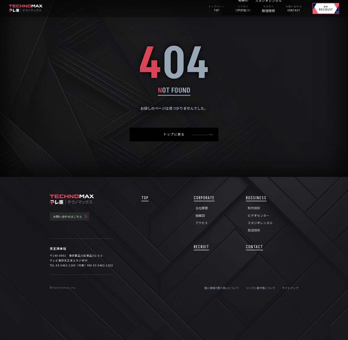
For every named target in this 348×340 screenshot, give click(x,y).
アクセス (202, 223)
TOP (144, 198)
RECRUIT (201, 247)
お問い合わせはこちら (67, 216)
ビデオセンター (258, 215)
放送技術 (254, 230)
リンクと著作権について (260, 288)
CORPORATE (204, 198)
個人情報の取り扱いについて (221, 288)
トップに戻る (174, 134)
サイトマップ (290, 288)
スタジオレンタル (260, 223)
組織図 (200, 215)
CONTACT (254, 247)
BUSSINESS (256, 198)
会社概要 (202, 208)
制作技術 (254, 208)
